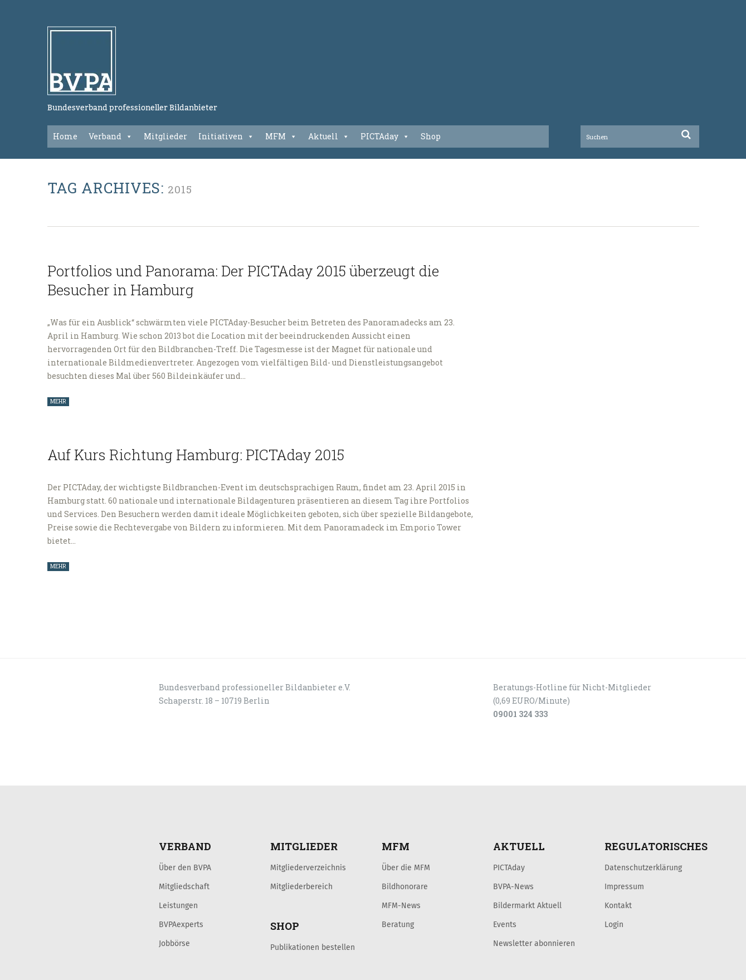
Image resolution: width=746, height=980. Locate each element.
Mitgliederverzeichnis (308, 867)
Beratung (398, 924)
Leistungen (178, 905)
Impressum (624, 886)
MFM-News (401, 905)
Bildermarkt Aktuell (527, 905)
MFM (281, 136)
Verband (111, 136)
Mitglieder (165, 136)
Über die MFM (406, 867)
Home (65, 136)
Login (613, 924)
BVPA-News (513, 886)
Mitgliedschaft (184, 886)
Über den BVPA (185, 867)
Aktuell (328, 136)
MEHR (58, 401)
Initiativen (226, 136)
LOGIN (90, 773)
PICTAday (384, 136)
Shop (431, 136)
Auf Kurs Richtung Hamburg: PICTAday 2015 (195, 454)
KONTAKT (126, 773)
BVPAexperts (181, 924)
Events (504, 924)
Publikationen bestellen (312, 947)
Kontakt (618, 905)
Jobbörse (174, 943)
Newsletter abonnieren (534, 943)
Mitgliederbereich (301, 886)
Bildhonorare (405, 886)
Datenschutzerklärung (643, 867)
